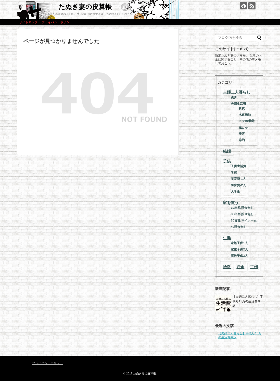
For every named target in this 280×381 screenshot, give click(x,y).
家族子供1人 (239, 243)
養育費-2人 (238, 185)
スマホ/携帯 (247, 121)
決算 (234, 97)
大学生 (235, 191)
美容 (242, 133)
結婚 (227, 151)
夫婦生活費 (238, 103)
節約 (242, 140)
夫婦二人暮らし (236, 92)
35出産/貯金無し (242, 214)
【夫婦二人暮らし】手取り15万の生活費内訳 (248, 301)
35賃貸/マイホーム (243, 220)
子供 (227, 161)
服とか (243, 127)
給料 (227, 267)
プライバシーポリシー (57, 22)
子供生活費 (238, 166)
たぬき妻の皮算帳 (85, 6)
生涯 (227, 238)
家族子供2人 (239, 249)
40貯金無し (239, 227)
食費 (242, 108)
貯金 (240, 267)
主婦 (254, 267)
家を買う (231, 202)
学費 (234, 172)
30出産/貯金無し (242, 207)
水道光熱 (245, 114)
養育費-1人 (238, 179)
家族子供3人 (239, 255)
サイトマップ (28, 22)
